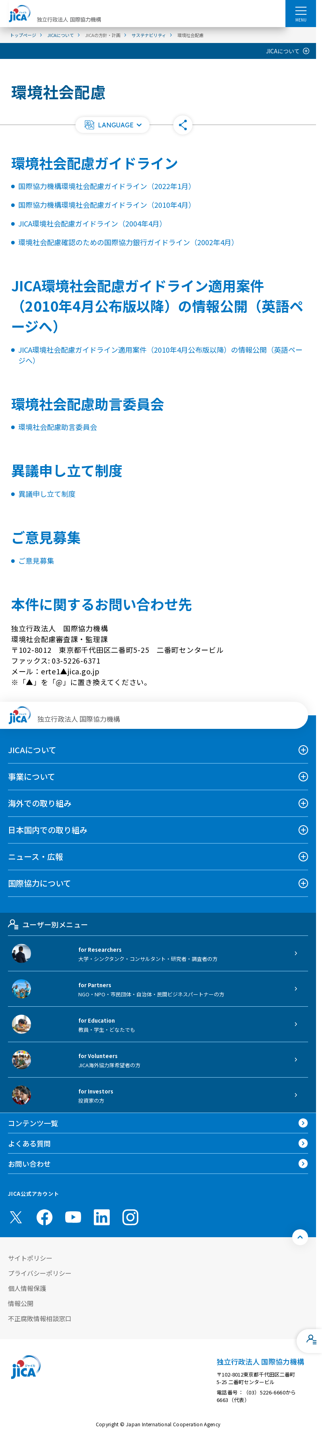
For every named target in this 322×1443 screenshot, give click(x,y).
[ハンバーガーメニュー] (300, 10)
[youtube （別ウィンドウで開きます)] (73, 1217)
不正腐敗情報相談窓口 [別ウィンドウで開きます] (40, 1318)
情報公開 (20, 1303)
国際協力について (39, 883)
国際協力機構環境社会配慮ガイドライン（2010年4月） (107, 204)
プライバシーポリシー (40, 1273)
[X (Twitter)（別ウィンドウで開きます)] (16, 1217)
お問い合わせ (29, 1163)
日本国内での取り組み (47, 830)
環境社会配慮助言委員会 (57, 427)
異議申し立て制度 (47, 493)
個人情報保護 (27, 1288)
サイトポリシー (30, 1258)
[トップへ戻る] (300, 1237)
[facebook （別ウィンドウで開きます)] (44, 1217)
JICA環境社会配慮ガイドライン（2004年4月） (92, 223)
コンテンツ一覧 (33, 1123)
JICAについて (283, 51)
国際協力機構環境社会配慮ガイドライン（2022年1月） (107, 186)
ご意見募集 (36, 560)
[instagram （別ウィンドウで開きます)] (130, 1217)
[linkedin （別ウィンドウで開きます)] (102, 1217)
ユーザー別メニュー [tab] (48, 924)
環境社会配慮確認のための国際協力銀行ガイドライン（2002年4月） (128, 242)
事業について (31, 776)
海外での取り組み (40, 803)
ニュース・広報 (35, 856)
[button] (112, 125)
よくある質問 (29, 1143)
